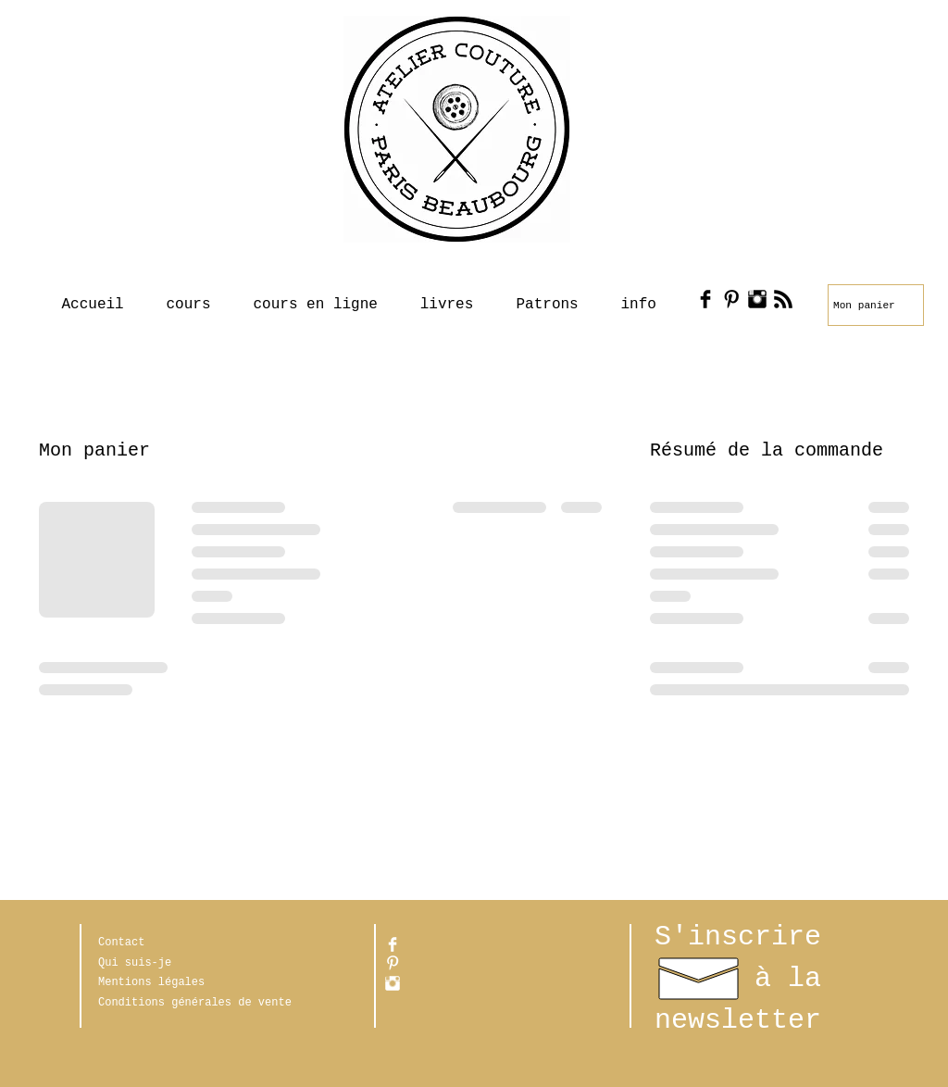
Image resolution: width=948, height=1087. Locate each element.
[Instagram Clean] (392, 983)
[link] (868, 305)
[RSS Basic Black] (783, 299)
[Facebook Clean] (392, 944)
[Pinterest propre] (392, 963)
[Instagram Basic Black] (757, 299)
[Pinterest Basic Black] (731, 299)
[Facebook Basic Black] (705, 299)
